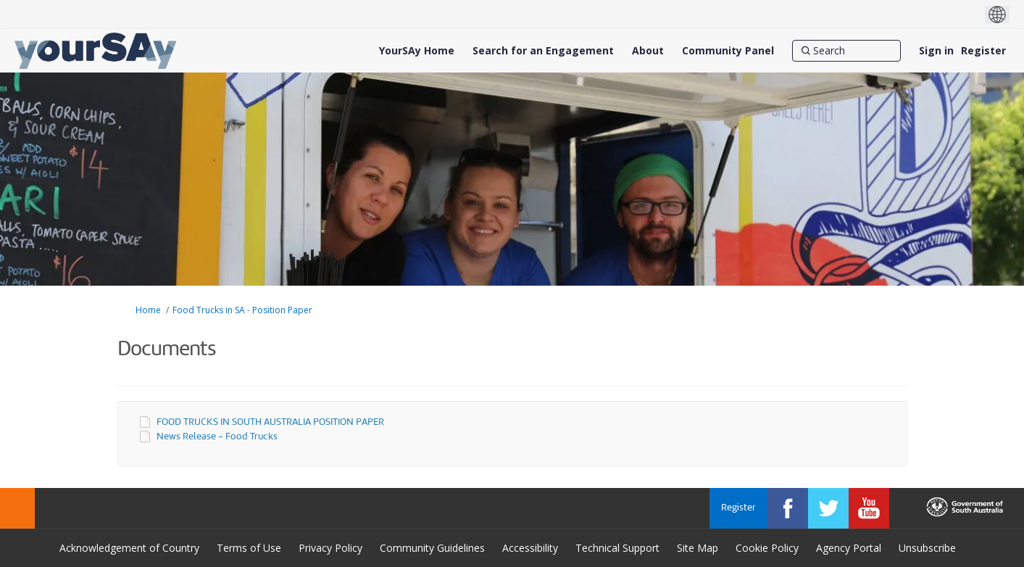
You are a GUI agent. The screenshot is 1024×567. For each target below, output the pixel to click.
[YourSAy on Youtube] (869, 508)
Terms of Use (249, 548)
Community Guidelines (432, 548)
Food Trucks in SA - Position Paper (242, 310)
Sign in (936, 50)
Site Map (697, 548)
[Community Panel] (728, 50)
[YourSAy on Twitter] (828, 508)
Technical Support (617, 548)
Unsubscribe (927, 548)
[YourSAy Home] (416, 50)
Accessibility (530, 548)
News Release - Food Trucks (217, 437)
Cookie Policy (767, 548)
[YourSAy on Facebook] (787, 508)
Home (148, 310)
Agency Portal (848, 548)
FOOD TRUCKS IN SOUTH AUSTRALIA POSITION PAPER (270, 422)
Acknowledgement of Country (129, 548)
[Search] (846, 51)
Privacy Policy (330, 548)
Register (983, 50)
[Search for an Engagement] (543, 50)
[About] (647, 50)
